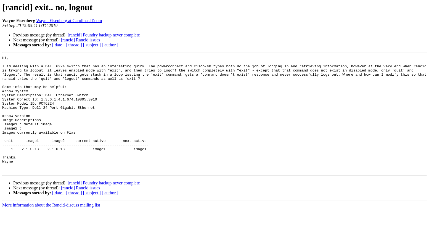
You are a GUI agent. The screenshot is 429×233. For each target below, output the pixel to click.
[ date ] (58, 45)
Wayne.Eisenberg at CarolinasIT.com (69, 20)
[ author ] (110, 45)
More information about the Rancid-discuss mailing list (51, 228)
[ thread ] (74, 45)
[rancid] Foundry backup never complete (104, 35)
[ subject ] (92, 45)
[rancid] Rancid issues (80, 40)
